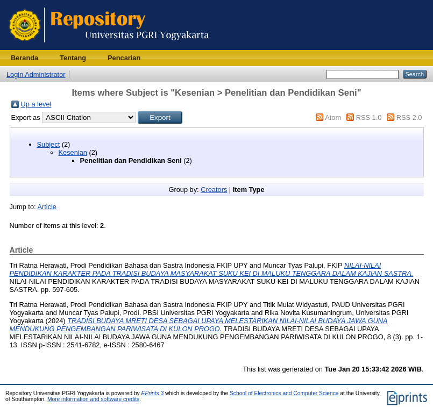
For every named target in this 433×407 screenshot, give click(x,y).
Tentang (73, 58)
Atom (333, 117)
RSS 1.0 (369, 117)
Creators (214, 189)
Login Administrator (36, 74)
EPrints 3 (152, 393)
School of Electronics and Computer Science (284, 393)
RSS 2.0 (409, 117)
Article (46, 207)
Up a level (36, 104)
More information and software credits (93, 399)
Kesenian (73, 152)
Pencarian (124, 58)
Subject (48, 144)
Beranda (24, 58)
